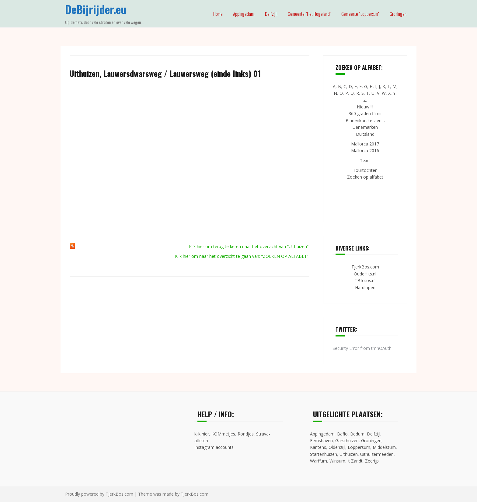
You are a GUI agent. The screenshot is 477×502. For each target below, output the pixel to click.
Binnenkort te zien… (365, 120)
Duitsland (365, 134)
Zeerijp (372, 461)
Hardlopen (365, 287)
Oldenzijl (337, 447)
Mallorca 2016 (365, 150)
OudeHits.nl (365, 274)
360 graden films (365, 113)
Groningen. (398, 13)
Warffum (318, 461)
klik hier (201, 434)
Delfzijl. (271, 13)
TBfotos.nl (365, 280)
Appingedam (322, 434)
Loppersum (359, 447)
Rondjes (246, 434)
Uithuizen (348, 454)
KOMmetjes (223, 434)
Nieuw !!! (365, 107)
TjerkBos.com (365, 267)
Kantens (318, 447)
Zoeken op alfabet (365, 177)
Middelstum (384, 447)
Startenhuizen (323, 454)
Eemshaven (321, 440)
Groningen (371, 440)
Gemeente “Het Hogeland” (309, 13)
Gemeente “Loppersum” (360, 13)
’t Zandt (355, 461)
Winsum (337, 461)
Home (218, 13)
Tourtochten (365, 170)
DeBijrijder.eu (96, 9)
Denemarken (365, 127)
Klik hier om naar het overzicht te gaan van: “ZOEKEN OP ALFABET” (241, 256)
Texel (365, 160)
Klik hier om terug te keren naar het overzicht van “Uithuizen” (248, 246)
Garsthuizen (347, 440)
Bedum (357, 434)
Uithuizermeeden (377, 454)
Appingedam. (244, 13)
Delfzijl (373, 434)
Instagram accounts (214, 447)
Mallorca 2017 (365, 144)
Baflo (342, 434)
